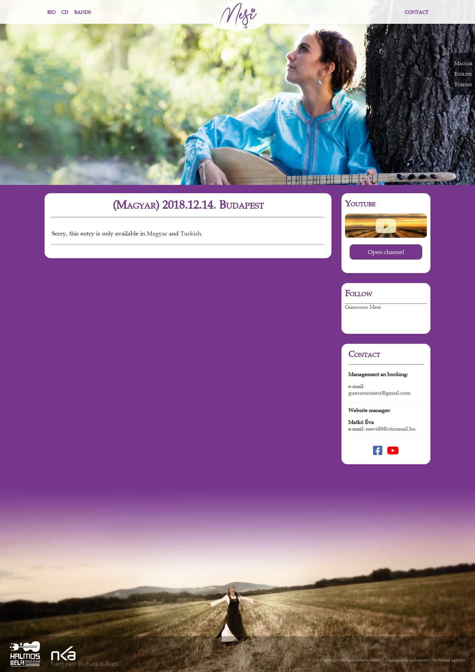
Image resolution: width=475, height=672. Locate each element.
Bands (82, 12)
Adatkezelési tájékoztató (406, 660)
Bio (51, 12)
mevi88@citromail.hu (391, 429)
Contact (416, 12)
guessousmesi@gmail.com (379, 393)
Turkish (190, 233)
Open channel (386, 252)
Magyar (157, 233)
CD (64, 12)
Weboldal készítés (449, 660)
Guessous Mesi (363, 307)
